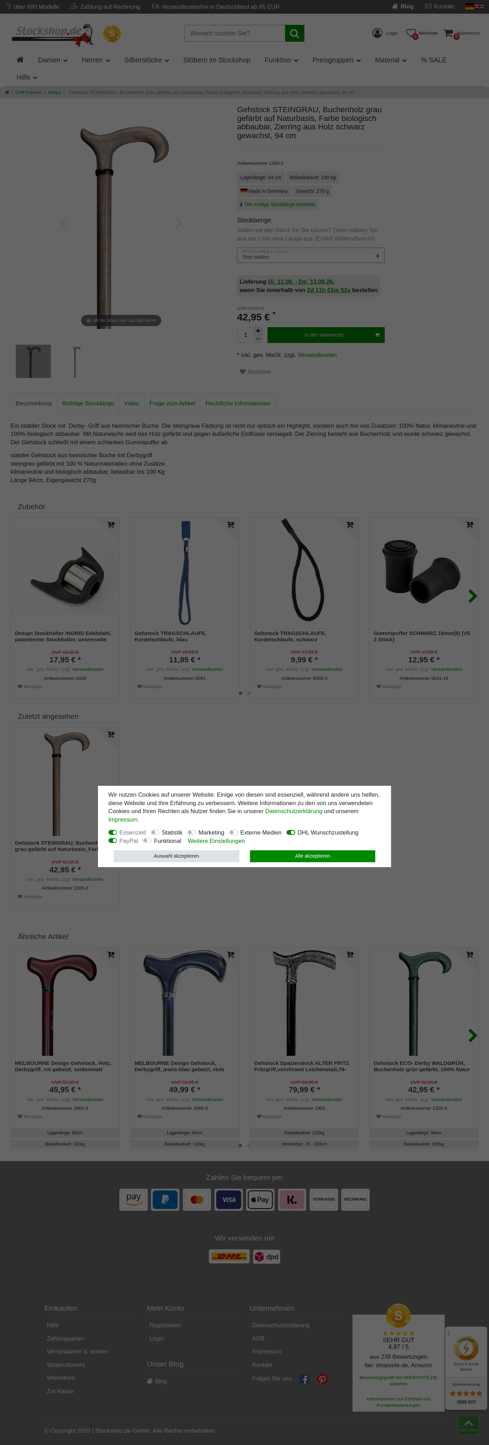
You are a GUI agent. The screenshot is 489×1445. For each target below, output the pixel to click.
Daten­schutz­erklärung (293, 811)
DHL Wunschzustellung (328, 832)
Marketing (211, 832)
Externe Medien (261, 832)
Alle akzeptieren (312, 856)
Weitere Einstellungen (216, 841)
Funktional (167, 841)
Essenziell (132, 832)
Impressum (123, 819)
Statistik (172, 832)
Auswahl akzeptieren (176, 856)
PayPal (128, 841)
